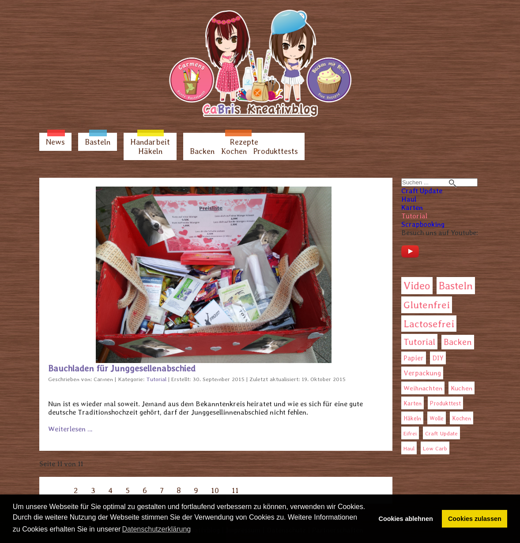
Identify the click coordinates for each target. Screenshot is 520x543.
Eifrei (410, 433)
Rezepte (244, 141)
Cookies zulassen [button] (474, 518)
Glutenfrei (426, 305)
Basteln (97, 141)
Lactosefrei (428, 324)
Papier (413, 358)
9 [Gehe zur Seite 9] (196, 490)
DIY (438, 358)
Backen (202, 151)
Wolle (437, 418)
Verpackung (422, 373)
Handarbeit (150, 141)
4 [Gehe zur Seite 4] (110, 490)
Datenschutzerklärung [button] (156, 529)
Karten (412, 207)
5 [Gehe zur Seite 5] (127, 490)
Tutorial (414, 216)
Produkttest (445, 403)
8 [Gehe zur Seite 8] (179, 490)
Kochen (234, 151)
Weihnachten (422, 388)
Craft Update (421, 191)
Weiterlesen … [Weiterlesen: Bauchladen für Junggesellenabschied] (70, 429)
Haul (408, 199)
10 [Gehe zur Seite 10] (215, 490)
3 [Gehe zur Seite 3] (93, 490)
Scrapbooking (423, 224)
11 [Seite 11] (235, 490)
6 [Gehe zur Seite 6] (145, 490)
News (55, 141)
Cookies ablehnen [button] (406, 518)
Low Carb (435, 448)
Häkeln (150, 151)
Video (416, 285)
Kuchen (461, 388)
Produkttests (275, 151)
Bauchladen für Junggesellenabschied (122, 368)
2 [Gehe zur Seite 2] (76, 490)
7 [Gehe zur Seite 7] (162, 490)
